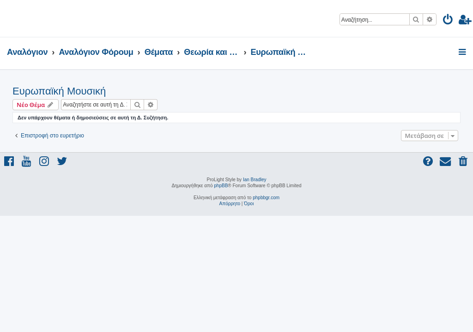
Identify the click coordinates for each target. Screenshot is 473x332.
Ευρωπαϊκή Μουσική (59, 91)
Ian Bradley (255, 179)
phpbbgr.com (266, 197)
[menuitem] (448, 21)
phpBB (221, 185)
